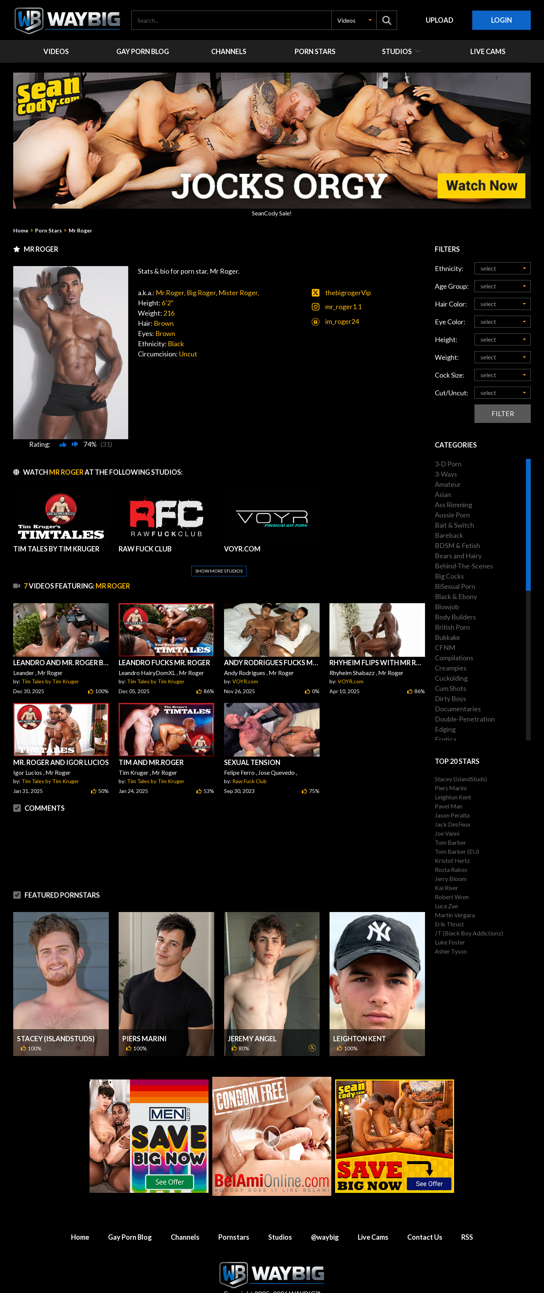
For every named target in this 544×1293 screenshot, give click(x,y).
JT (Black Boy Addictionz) (469, 933)
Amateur (448, 484)
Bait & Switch (454, 525)
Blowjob (447, 606)
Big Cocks (449, 576)
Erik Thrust (449, 924)
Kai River (446, 887)
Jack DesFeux (452, 824)
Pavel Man (448, 806)
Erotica (445, 739)
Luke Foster (450, 942)
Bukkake (447, 637)
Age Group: (452, 286)
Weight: (447, 357)
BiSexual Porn (455, 586)
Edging (445, 729)
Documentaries (458, 709)
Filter (502, 413)
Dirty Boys (450, 698)
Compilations (454, 657)
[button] (354, 20)
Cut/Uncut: (451, 392)
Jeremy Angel (252, 1020)
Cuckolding (451, 678)
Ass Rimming (453, 504)
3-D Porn (448, 464)
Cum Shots (450, 688)
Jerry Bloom (451, 878)
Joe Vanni (447, 833)
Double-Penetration (465, 719)
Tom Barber (450, 842)
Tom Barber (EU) (457, 851)
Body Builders (455, 617)
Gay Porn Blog (130, 1219)
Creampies (451, 668)
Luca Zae (446, 905)
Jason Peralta (452, 815)
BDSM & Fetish (457, 545)
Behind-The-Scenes (464, 566)
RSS (467, 1219)
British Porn (452, 627)
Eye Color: (450, 321)
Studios (280, 1219)
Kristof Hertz (452, 860)
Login (501, 20)
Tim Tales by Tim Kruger (50, 663)
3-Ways (446, 474)
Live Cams (373, 1219)
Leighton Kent (359, 1020)
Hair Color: (451, 303)
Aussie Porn (452, 515)
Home (20, 231)
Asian (443, 494)
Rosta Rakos (451, 869)
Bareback (449, 535)
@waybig (325, 1219)
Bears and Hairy (458, 555)
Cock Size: (450, 375)
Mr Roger (80, 231)
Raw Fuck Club (249, 763)
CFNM (445, 647)
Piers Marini (144, 1020)
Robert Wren (452, 896)
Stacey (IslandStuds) (55, 1020)
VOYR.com (245, 663)
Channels (185, 1219)
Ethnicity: (449, 268)
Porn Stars (48, 231)
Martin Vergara (455, 914)
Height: (446, 339)
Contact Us (424, 1219)
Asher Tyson (451, 951)
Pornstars (233, 1219)
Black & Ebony (456, 596)
